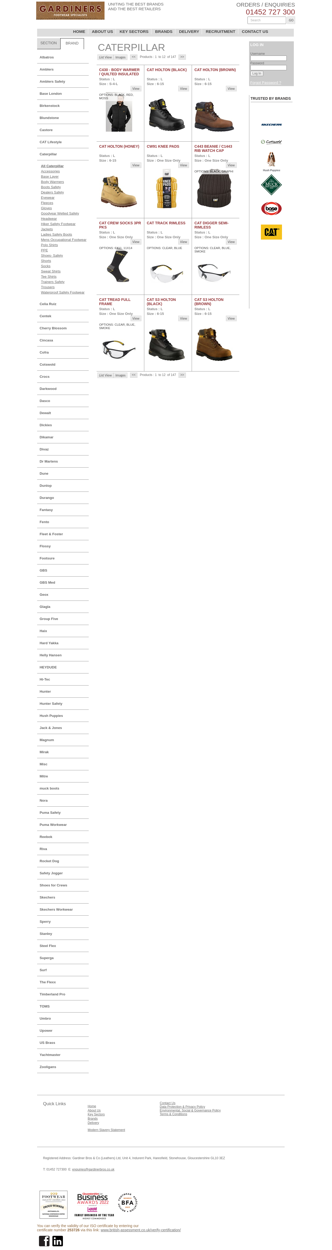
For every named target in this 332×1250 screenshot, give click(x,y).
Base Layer (50, 176)
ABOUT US (102, 31)
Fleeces (47, 203)
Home (92, 1106)
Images (120, 57)
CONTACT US (255, 31)
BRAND (72, 43)
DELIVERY (189, 31)
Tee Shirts (49, 277)
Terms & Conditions (173, 1114)
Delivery (93, 1123)
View (136, 88)
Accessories (50, 171)
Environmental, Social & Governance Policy (190, 1110)
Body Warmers (52, 182)
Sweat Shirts (51, 271)
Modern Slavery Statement (106, 1130)
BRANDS (163, 31)
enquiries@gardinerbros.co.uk (93, 1169)
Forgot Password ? (265, 83)
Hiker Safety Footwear (58, 224)
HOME (79, 31)
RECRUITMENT (220, 31)
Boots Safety (51, 187)
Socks (46, 266)
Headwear (49, 219)
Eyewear (48, 198)
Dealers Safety (52, 192)
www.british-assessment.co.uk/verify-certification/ (141, 1230)
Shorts (46, 261)
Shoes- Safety (52, 255)
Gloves (46, 208)
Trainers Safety (53, 282)
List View (105, 57)
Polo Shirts (49, 245)
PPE (44, 250)
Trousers (48, 287)
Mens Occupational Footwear (64, 240)
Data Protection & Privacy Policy (182, 1107)
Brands (93, 1118)
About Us (94, 1110)
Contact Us (167, 1103)
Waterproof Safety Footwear (63, 292)
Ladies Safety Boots (56, 234)
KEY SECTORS (134, 31)
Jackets (47, 229)
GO (291, 20)
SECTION (48, 43)
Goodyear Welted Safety (60, 213)
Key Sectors (96, 1114)
